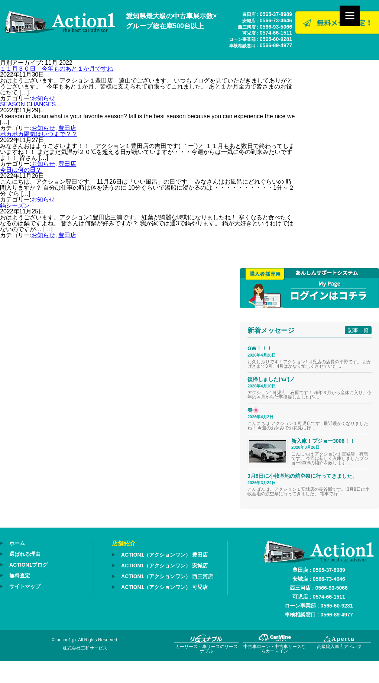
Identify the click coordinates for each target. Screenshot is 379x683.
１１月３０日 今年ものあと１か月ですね (56, 68)
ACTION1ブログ (28, 564)
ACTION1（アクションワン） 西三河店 (167, 576)
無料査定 (19, 575)
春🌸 (253, 410)
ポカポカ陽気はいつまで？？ (38, 134)
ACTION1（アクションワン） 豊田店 (164, 554)
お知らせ (43, 98)
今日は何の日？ (21, 170)
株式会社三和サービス (85, 648)
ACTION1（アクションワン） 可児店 (164, 587)
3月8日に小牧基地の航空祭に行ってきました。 (302, 476)
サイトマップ (25, 586)
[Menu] (350, 16)
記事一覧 (358, 330)
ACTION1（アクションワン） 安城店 (164, 565)
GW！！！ (259, 348)
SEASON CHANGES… (31, 104)
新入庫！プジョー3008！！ (323, 441)
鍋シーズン (15, 205)
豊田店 (67, 128)
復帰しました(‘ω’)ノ (271, 379)
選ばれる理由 (25, 554)
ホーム (17, 543)
